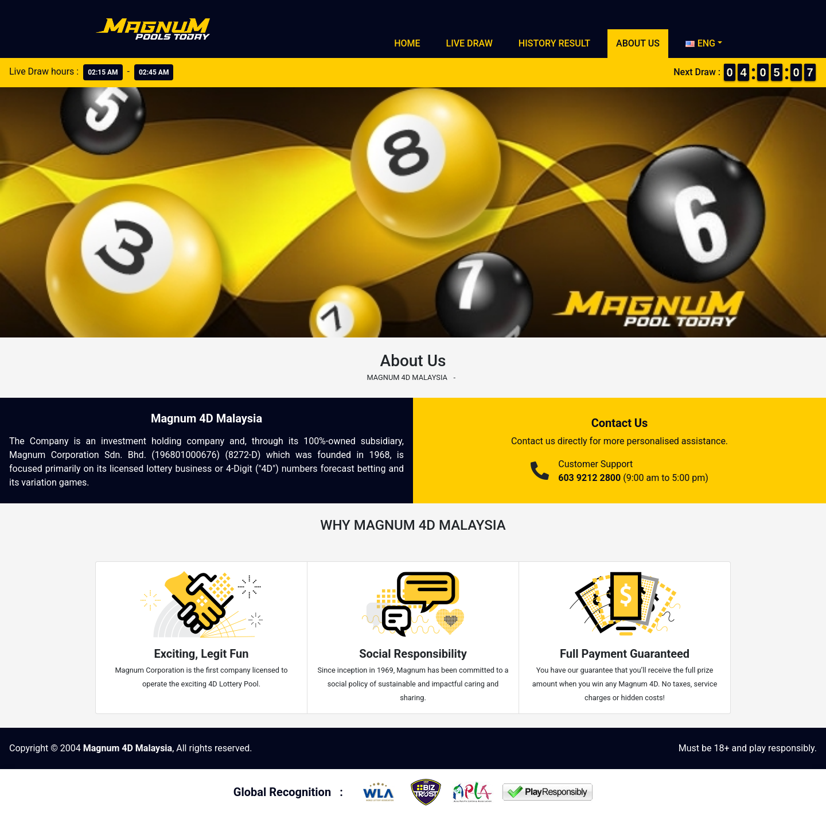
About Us (638, 43)
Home (407, 43)
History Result (554, 43)
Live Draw (469, 43)
